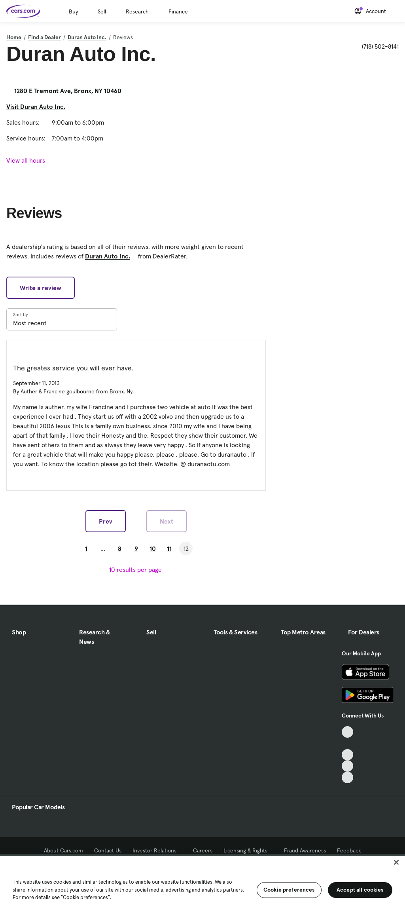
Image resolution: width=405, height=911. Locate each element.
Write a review (40, 288)
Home (13, 37)
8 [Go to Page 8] (119, 548)
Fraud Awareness (305, 850)
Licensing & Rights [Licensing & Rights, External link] (248, 850)
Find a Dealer (44, 37)
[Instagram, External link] (347, 766)
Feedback (349, 850)
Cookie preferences (289, 889)
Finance (178, 11)
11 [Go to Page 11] (169, 548)
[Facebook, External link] (347, 743)
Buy (73, 11)
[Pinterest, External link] (347, 777)
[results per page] (136, 569)
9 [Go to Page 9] (136, 548)
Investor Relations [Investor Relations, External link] (157, 850)
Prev (105, 521)
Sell (102, 11)
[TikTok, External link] (347, 732)
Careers (202, 850)
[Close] (396, 862)
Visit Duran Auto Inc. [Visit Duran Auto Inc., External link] (39, 106)
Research (137, 11)
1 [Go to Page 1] (86, 548)
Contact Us (107, 850)
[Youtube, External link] (347, 755)
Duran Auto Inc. (87, 37)
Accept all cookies (360, 889)
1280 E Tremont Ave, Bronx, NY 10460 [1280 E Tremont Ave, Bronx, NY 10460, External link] (71, 91)
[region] (202, 882)
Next (166, 521)
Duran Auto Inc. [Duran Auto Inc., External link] (110, 256)
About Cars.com (63, 850)
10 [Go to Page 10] (153, 548)
